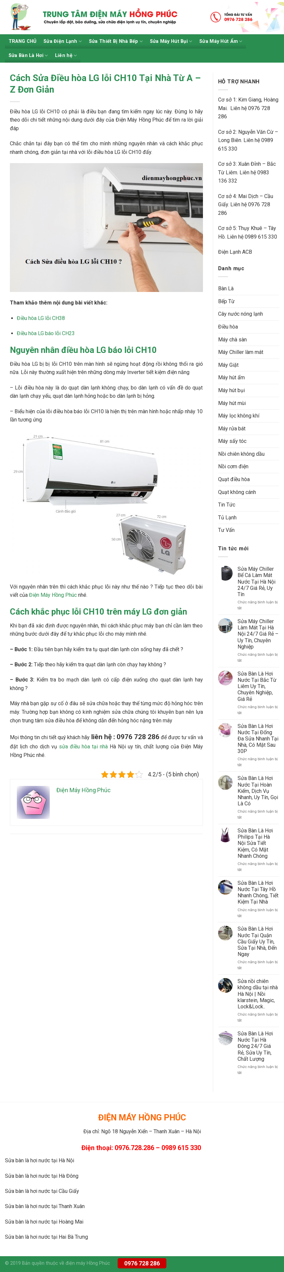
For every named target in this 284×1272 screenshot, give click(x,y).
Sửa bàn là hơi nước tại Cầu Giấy (42, 1191)
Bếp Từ (226, 301)
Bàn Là (226, 288)
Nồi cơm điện (233, 466)
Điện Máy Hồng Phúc (53, 595)
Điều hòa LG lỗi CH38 (41, 318)
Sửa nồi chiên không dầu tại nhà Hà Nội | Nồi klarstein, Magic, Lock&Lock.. (258, 994)
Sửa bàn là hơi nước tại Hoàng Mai (44, 1222)
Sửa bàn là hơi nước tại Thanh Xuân (45, 1206)
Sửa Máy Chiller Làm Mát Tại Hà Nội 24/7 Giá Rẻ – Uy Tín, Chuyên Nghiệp (258, 634)
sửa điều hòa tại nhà (83, 746)
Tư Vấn (226, 530)
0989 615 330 (261, 237)
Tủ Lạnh (227, 517)
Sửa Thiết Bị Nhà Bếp (116, 41)
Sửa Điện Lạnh (62, 41)
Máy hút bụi (231, 390)
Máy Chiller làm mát (240, 352)
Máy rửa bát (231, 428)
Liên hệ (66, 55)
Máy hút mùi (232, 403)
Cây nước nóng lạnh (240, 314)
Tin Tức (226, 505)
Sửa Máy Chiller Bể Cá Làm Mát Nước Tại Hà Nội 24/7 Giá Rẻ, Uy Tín (256, 581)
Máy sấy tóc (232, 441)
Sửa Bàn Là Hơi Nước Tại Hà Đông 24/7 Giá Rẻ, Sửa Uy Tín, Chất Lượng (255, 1046)
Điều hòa (228, 327)
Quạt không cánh (237, 492)
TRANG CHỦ (23, 41)
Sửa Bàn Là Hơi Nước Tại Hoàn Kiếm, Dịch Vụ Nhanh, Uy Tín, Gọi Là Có (258, 791)
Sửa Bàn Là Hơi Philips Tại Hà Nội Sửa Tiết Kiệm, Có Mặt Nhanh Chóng (255, 843)
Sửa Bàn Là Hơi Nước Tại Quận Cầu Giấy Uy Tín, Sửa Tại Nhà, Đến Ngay (257, 941)
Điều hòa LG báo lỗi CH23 (46, 333)
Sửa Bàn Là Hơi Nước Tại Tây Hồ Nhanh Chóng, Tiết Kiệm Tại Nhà (258, 892)
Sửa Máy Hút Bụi (171, 41)
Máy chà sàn (232, 339)
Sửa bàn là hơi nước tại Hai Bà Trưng (46, 1237)
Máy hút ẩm (231, 377)
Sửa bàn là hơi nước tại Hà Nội (39, 1160)
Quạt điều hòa (234, 479)
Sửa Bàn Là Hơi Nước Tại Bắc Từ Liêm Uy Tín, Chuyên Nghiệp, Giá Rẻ (257, 686)
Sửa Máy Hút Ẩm (220, 41)
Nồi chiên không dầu (241, 454)
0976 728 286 (142, 1263)
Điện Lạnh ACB (235, 252)
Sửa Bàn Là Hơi (28, 55)
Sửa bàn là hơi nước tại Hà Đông (41, 1176)
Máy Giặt (228, 365)
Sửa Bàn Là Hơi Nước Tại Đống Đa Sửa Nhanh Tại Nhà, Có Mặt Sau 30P (258, 739)
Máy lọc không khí (238, 416)
